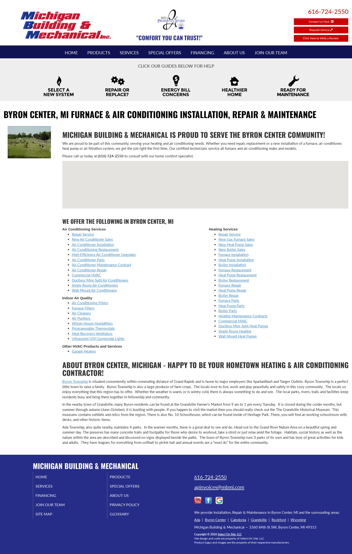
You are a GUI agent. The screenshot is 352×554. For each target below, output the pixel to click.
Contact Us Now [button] (321, 21)
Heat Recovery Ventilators (92, 333)
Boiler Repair (228, 295)
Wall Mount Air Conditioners (94, 290)
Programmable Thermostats (93, 328)
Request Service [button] (321, 30)
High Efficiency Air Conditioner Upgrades (104, 254)
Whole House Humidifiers (92, 323)
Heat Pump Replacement (237, 275)
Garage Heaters (84, 351)
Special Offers (164, 52)
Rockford (279, 520)
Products (98, 52)
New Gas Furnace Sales (236, 239)
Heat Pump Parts (231, 306)
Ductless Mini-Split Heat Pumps (243, 326)
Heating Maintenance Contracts (243, 316)
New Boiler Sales (231, 249)
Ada (197, 520)
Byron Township (75, 381)
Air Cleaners (81, 313)
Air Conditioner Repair (89, 270)
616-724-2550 (210, 477)
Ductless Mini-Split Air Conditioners (100, 280)
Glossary (125, 517)
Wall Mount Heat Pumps (237, 336)
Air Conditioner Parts (88, 260)
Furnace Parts (228, 300)
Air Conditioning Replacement (95, 249)
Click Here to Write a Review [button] (321, 38)
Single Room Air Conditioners (95, 285)
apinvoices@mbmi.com (219, 487)
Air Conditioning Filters (90, 303)
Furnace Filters (83, 308)
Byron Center (215, 520)
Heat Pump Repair (232, 290)
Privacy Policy (131, 507)
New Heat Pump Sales (235, 244)
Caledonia (238, 520)
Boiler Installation (232, 265)
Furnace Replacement (234, 270)
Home (71, 52)
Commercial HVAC (86, 275)
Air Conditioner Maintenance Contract (101, 265)
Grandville (259, 520)
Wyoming (298, 520)
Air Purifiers (81, 318)
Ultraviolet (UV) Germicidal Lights (98, 338)
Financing (202, 52)
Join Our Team (270, 52)
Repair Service (83, 234)
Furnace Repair (229, 285)
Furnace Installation (233, 254)
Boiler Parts (227, 311)
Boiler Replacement (233, 280)
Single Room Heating (234, 331)
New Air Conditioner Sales (92, 239)
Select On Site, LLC (230, 534)
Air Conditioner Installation (93, 244)
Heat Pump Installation (236, 260)
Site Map (49, 517)
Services (129, 52)
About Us (234, 52)
